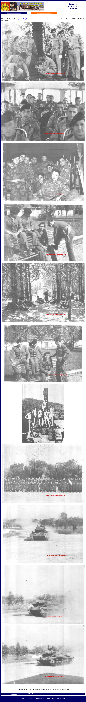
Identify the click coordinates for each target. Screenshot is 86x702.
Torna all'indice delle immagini (14, 13)
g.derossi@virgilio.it (23, 18)
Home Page (14, 694)
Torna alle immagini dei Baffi (44, 13)
